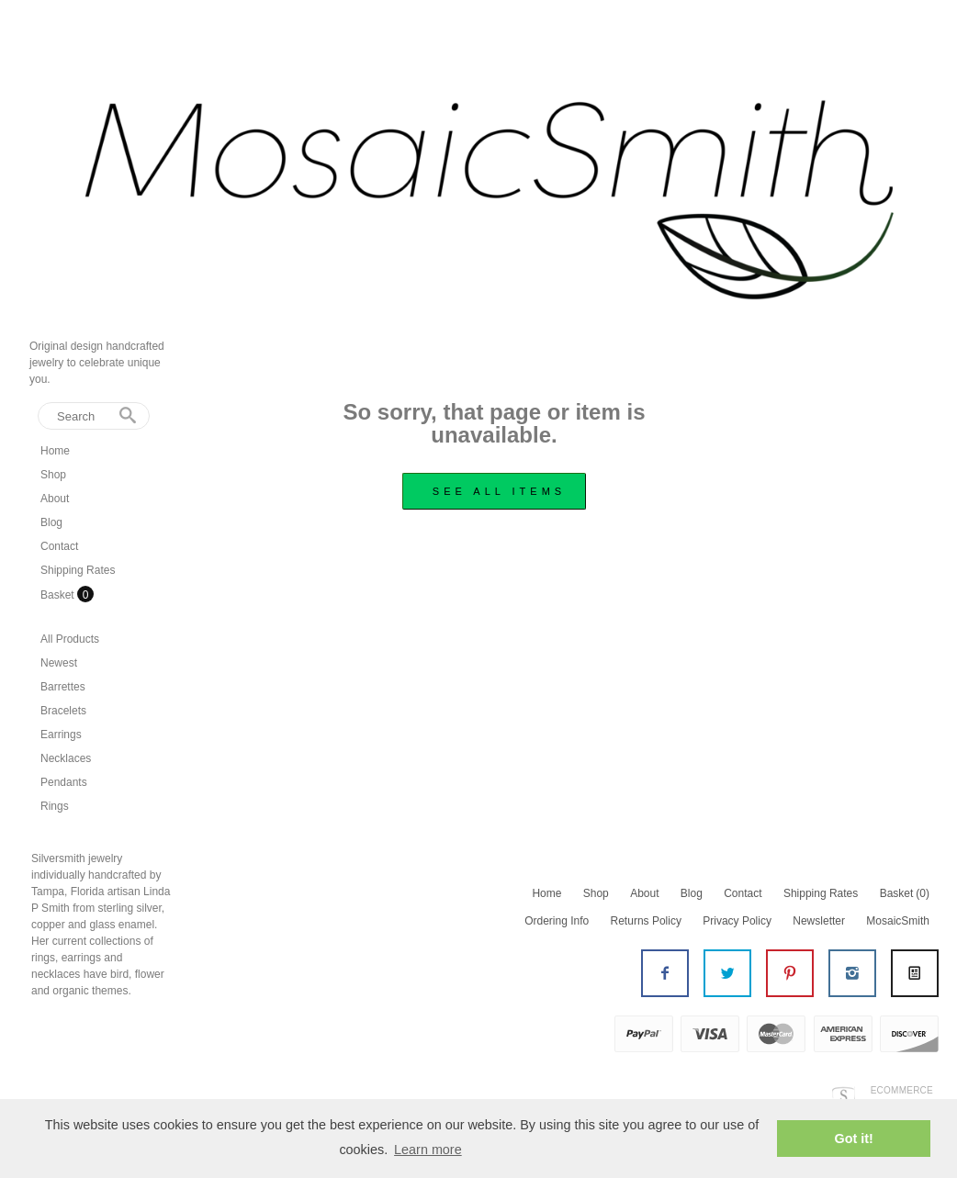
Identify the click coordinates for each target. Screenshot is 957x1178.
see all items (499, 491)
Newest (58, 662)
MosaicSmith (897, 920)
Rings (54, 806)
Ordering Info (556, 920)
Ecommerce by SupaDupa (900, 1096)
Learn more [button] (428, 1149)
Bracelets (63, 710)
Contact (59, 546)
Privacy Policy (737, 920)
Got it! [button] (854, 1138)
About (54, 498)
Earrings (61, 734)
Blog (51, 522)
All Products (69, 639)
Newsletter (819, 920)
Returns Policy (646, 920)
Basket (58, 595)
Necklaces (65, 758)
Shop (53, 474)
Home (55, 450)
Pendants (63, 782)
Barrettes (62, 686)
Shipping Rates (77, 570)
